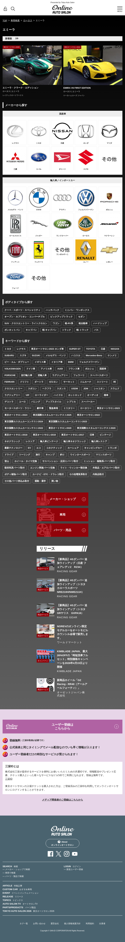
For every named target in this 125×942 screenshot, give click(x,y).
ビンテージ (105, 434)
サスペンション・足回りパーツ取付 (60, 461)
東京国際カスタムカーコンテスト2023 (68, 421)
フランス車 (74, 368)
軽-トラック (82, 330)
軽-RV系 (69, 323)
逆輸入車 (42, 375)
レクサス (21, 349)
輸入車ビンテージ (49, 441)
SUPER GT (75, 349)
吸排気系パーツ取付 (14, 467)
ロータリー (85, 408)
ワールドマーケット (69, 642)
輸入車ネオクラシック (75, 441)
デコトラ (8, 401)
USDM (74, 388)
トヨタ (7, 349)
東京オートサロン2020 (60, 428)
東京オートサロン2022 (88, 415)
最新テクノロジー (13, 448)
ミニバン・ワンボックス (77, 310)
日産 (103, 349)
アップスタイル (53, 401)
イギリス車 (40, 362)
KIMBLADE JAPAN (69, 671)
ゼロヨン (53, 382)
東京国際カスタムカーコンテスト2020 (96, 428)
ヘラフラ (46, 388)
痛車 (106, 395)
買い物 (54, 481)
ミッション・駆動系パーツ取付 (99, 461)
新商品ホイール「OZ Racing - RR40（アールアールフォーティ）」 (72, 684)
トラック (66, 330)
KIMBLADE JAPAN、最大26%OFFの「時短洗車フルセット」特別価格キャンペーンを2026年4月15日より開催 (72, 659)
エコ (38, 448)
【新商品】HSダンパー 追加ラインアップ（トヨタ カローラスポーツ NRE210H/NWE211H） (72, 586)
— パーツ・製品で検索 (13, 876)
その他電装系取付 (78, 474)
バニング (35, 401)
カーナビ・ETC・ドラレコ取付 (48, 474)
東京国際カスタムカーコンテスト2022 (23, 428)
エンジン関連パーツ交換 (42, 467)
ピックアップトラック (61, 316)
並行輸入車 (26, 375)
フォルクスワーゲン (89, 362)
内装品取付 (98, 474)
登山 (6, 461)
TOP (5, 20)
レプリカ (71, 401)
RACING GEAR (67, 571)
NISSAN (115, 349)
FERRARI (9, 382)
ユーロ (22, 401)
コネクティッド (54, 448)
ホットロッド (75, 395)
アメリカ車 (46, 368)
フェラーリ (79, 375)
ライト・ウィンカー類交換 (73, 467)
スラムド (114, 388)
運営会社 (55, 924)
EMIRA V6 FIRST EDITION (77, 88)
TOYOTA (90, 349)
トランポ (112, 448)
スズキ (23, 355)
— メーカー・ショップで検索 (16, 869)
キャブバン (31, 330)
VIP (27, 395)
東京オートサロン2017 (72, 434)
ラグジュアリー (60, 375)
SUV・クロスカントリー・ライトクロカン (25, 323)
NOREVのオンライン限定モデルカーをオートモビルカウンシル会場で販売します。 (72, 632)
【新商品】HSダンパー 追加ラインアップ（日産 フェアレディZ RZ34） (72, 563)
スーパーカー (88, 401)
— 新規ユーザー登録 (73, 869)
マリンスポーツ (103, 454)
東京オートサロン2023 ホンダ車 (47, 349)
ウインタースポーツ (80, 454)
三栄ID (8, 778)
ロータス (27, 20)
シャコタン (99, 388)
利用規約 (90, 924)
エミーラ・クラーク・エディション (20, 87)
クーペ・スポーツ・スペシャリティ (22, 310)
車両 (62, 514)
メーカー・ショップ (62, 499)
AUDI (60, 368)
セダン (81, 316)
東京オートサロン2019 (44, 434)
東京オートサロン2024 (15, 415)
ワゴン (56, 323)
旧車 (92, 434)
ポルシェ (89, 368)
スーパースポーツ (99, 375)
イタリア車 (56, 362)
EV (29, 448)
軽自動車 (83, 323)
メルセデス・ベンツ (56, 355)
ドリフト (24, 382)
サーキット (69, 382)
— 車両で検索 (9, 873)
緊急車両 (53, 408)
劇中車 (40, 408)
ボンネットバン (12, 330)
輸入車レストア (99, 441)
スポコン (32, 388)
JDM (85, 388)
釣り (62, 454)
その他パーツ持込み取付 (16, 481)
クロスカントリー (13, 388)
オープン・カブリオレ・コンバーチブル (24, 316)
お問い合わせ (39, 924)
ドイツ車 (30, 368)
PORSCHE (9, 375)
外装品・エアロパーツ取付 (106, 467)
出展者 (102, 924)
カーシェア (73, 448)
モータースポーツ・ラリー (17, 408)
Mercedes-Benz (94, 355)
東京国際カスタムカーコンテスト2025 (52, 415)
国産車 (103, 368)
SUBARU (9, 355)
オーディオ (92, 395)
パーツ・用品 (62, 530)
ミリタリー (69, 408)
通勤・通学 (40, 481)
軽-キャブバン (49, 330)
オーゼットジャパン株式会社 (71, 694)
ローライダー (41, 395)
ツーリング (24, 454)
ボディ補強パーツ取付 (15, 474)
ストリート (102, 382)
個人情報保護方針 (72, 924)
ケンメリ (112, 355)
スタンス (61, 388)
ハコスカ (75, 355)
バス (96, 330)
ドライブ (8, 454)
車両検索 (15, 20)
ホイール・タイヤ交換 (25, 461)
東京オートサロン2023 (108, 408)
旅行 (38, 454)
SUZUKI (36, 355)
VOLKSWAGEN (12, 368)
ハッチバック (52, 310)
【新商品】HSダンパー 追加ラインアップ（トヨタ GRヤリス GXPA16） (72, 609)
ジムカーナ (85, 382)
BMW (71, 362)
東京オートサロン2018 (15, 434)
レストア (30, 441)
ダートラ (38, 382)
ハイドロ (58, 395)
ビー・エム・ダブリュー (16, 362)
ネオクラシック (12, 441)
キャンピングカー (93, 448)
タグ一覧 (24, 924)
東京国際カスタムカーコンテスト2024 (23, 421)
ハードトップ (100, 323)
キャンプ (50, 454)
